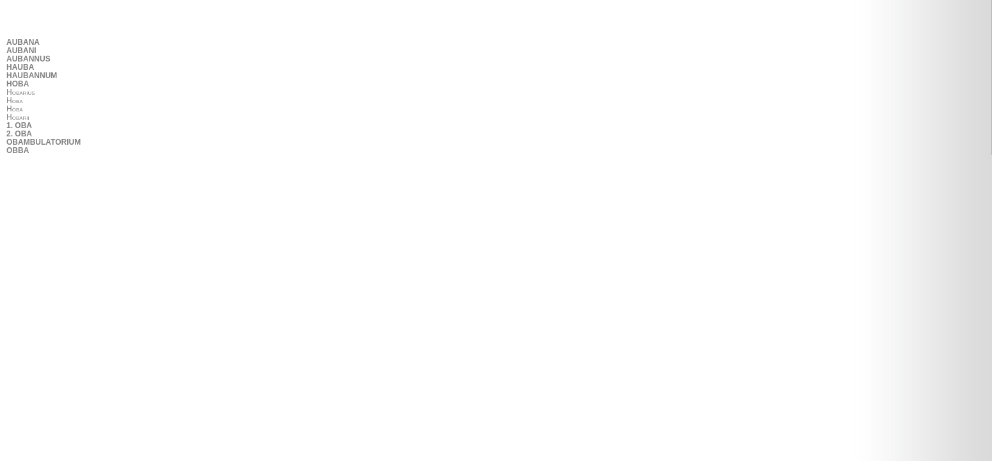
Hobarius (20, 92)
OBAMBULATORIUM (43, 142)
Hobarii (17, 117)
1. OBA (19, 126)
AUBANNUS (28, 59)
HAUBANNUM (31, 76)
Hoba (14, 101)
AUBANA (23, 42)
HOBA (17, 84)
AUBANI (21, 51)
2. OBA (19, 134)
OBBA (17, 151)
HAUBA (20, 67)
